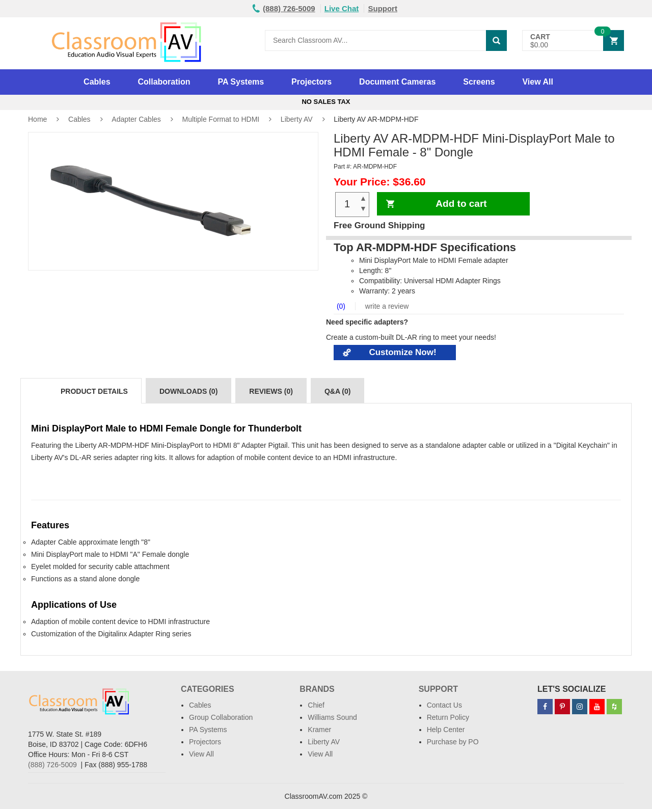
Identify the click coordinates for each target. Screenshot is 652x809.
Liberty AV (297, 119)
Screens (479, 81)
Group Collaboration (221, 717)
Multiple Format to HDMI (220, 119)
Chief (316, 705)
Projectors (311, 81)
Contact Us (444, 705)
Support (382, 8)
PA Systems (241, 81)
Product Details (94, 391)
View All (537, 81)
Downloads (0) (188, 391)
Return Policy (448, 717)
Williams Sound (332, 717)
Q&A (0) (337, 391)
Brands (317, 689)
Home (37, 119)
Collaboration (164, 81)
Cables (97, 81)
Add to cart (461, 203)
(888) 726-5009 (52, 765)
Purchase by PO (453, 742)
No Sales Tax (326, 101)
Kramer (319, 729)
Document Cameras (397, 81)
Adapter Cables (136, 119)
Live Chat (341, 8)
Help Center (446, 729)
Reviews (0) (271, 391)
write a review (386, 306)
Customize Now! (402, 352)
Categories (207, 689)
